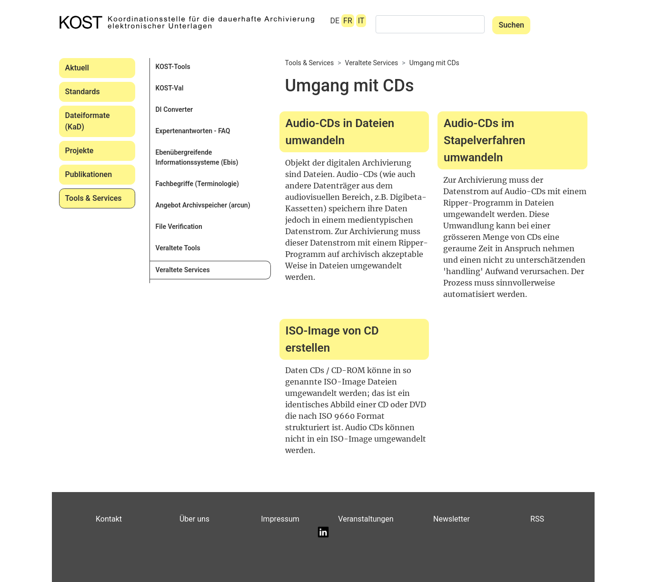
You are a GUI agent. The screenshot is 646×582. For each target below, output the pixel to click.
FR (347, 20)
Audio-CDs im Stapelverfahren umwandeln (484, 140)
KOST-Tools (173, 66)
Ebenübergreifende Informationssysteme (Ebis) (197, 157)
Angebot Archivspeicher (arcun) (203, 205)
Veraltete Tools (178, 248)
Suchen (511, 25)
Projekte (79, 150)
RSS (537, 518)
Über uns (194, 518)
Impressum (280, 518)
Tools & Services (93, 198)
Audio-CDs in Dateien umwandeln (340, 132)
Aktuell (77, 67)
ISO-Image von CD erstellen (332, 339)
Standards (82, 91)
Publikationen (88, 174)
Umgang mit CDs (434, 63)
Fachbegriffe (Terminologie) (197, 183)
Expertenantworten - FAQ (193, 131)
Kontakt (109, 518)
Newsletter (451, 518)
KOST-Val (170, 88)
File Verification (179, 226)
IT (361, 20)
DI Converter (174, 109)
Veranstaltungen (365, 518)
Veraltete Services (183, 270)
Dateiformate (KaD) (87, 121)
